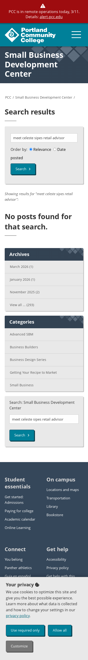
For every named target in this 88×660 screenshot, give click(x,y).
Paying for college (19, 510)
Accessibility (56, 559)
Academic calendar (20, 519)
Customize (19, 646)
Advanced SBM (21, 334)
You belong (14, 559)
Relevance (40, 149)
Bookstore (54, 514)
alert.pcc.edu (51, 16)
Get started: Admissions (14, 499)
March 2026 (21, 266)
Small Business (22, 385)
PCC (8, 97)
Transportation (58, 498)
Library (52, 506)
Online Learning (18, 527)
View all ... (22, 305)
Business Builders (24, 347)
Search (23, 168)
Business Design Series (28, 359)
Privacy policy (57, 567)
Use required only (25, 630)
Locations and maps (62, 489)
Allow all (60, 630)
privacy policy (18, 615)
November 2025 (24, 292)
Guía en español (18, 576)
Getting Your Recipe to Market (33, 372)
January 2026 (22, 279)
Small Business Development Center (34, 64)
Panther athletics (18, 567)
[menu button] (76, 34)
